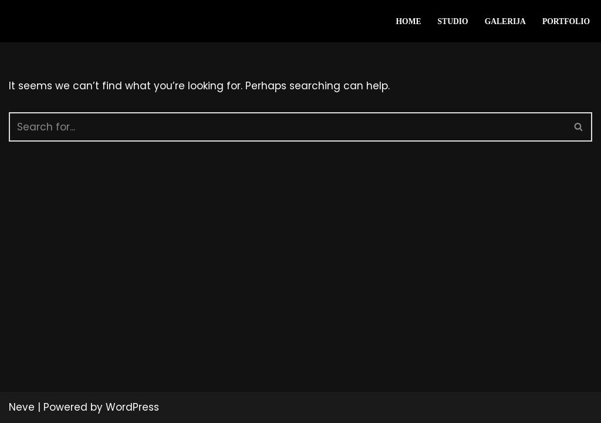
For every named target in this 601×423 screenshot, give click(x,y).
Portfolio (566, 21)
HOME (408, 21)
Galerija (505, 21)
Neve (22, 407)
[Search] (287, 127)
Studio (453, 21)
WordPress (132, 407)
